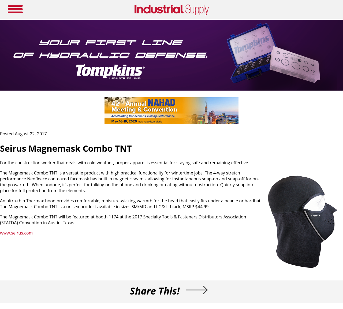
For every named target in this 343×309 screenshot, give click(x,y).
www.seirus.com (16, 233)
